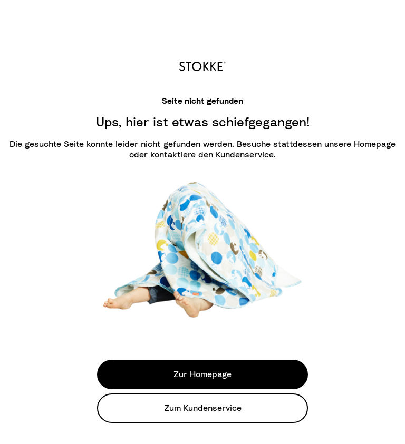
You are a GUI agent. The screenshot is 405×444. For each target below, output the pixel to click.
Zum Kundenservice (203, 408)
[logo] (202, 64)
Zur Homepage (202, 374)
